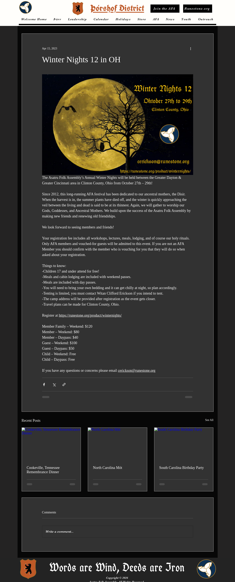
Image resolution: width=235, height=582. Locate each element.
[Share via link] (64, 384)
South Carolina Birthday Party (181, 468)
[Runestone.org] (197, 8)
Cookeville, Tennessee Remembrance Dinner (43, 470)
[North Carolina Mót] (117, 444)
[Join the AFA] (164, 8)
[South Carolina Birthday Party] (183, 444)
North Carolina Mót (107, 468)
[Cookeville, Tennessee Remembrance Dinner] (51, 444)
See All (209, 420)
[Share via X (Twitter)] (54, 384)
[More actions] (190, 48)
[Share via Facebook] (44, 384)
